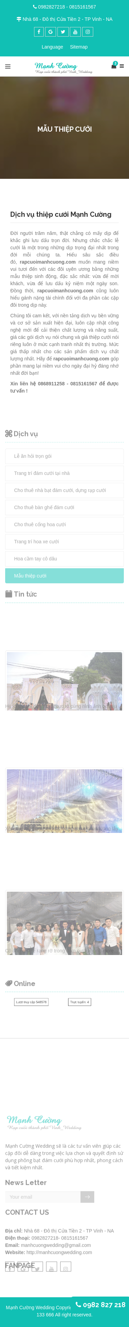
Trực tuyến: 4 (79, 1003)
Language (52, 47)
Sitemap (78, 47)
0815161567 (82, 7)
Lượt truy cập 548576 (31, 1003)
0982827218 (51, 7)
